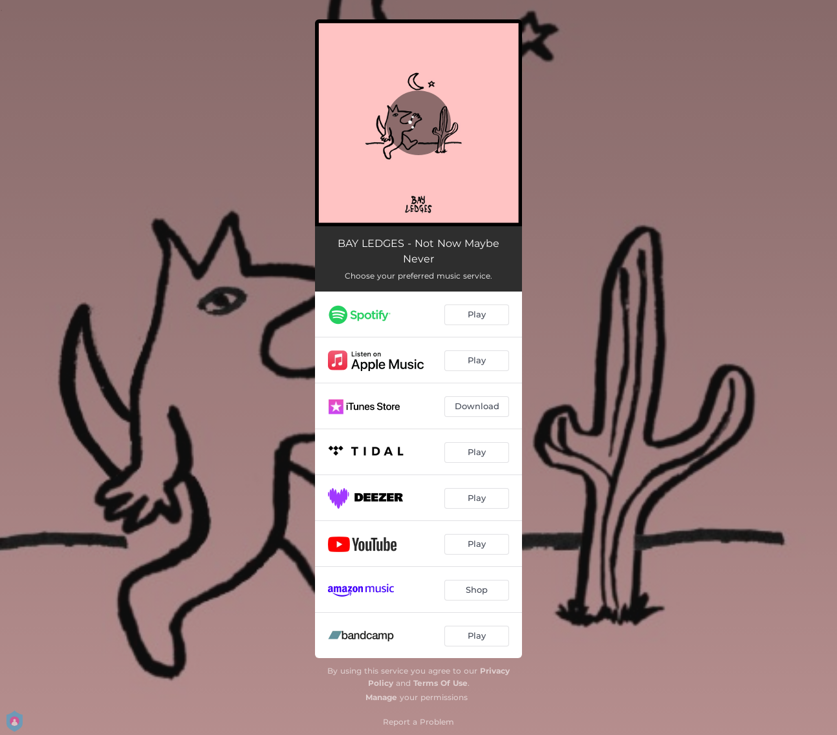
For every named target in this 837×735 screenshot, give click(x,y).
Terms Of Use (440, 683)
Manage (381, 697)
